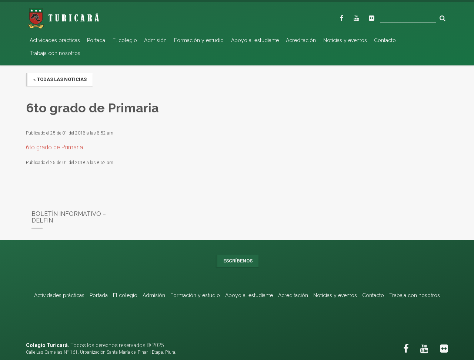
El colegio (125, 40)
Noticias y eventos (345, 40)
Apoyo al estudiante (255, 40)
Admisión (155, 40)
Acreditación (301, 40)
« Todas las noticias (60, 79)
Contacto (385, 40)
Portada (96, 40)
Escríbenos (238, 261)
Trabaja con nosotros (55, 53)
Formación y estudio (199, 40)
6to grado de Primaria (54, 147)
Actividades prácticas (55, 40)
